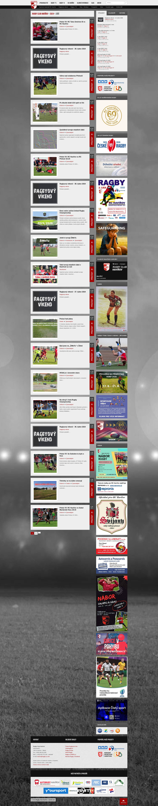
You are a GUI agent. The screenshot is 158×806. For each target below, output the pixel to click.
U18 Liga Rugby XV (109, 55)
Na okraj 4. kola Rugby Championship (68, 401)
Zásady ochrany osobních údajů (41, 764)
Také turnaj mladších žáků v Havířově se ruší (70, 266)
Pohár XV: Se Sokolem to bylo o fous (72, 455)
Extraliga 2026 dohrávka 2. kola (105, 24)
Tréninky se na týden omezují (71, 481)
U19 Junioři (119, 55)
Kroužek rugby (109, 7)
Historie (122, 13)
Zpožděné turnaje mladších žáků (72, 130)
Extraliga (99, 26)
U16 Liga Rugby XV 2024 (103, 60)
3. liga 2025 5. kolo (102, 42)
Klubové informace (82, 3)
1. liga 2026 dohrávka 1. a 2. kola (105, 30)
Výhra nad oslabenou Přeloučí (71, 76)
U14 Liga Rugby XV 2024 (103, 66)
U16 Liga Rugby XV (109, 61)
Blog (92, 3)
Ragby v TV (74, 7)
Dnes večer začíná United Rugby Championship (72, 212)
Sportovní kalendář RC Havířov (47, 7)
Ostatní (61, 321)
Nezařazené (69, 240)
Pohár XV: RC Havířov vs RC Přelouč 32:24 (70, 158)
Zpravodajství (43, 3)
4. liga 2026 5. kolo (102, 48)
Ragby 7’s (53, 3)
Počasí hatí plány (66, 319)
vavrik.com (51, 800)
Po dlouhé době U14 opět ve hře (72, 103)
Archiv (99, 3)
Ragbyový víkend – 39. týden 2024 (73, 49)
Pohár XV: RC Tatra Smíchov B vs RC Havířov (72, 23)
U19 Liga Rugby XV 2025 (103, 54)
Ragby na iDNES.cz (70, 754)
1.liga (98, 32)
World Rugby (68, 752)
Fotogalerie (94, 7)
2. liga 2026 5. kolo (102, 36)
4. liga (98, 49)
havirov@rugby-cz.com (43, 756)
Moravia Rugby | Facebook (72, 756)
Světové (62, 215)
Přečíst (92, 31)
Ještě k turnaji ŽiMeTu (68, 238)
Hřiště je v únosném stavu (70, 373)
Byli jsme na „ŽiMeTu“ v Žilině (71, 346)
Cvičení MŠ (119, 7)
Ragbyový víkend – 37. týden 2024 (73, 292)
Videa (101, 7)
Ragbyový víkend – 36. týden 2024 (73, 427)
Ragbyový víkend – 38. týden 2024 (73, 184)
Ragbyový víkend (63, 7)
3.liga (98, 43)
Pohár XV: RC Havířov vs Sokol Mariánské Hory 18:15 (71, 509)
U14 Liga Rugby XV (109, 67)
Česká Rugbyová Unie (71, 746)
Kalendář (111, 13)
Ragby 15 (62, 3)
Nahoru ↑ (123, 801)
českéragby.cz (69, 748)
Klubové (62, 26)
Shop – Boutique (84, 7)
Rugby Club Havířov (41, 800)
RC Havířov (71, 3)
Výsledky (101, 13)
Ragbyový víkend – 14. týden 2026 (114, 18)
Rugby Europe (69, 750)
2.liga (98, 38)
